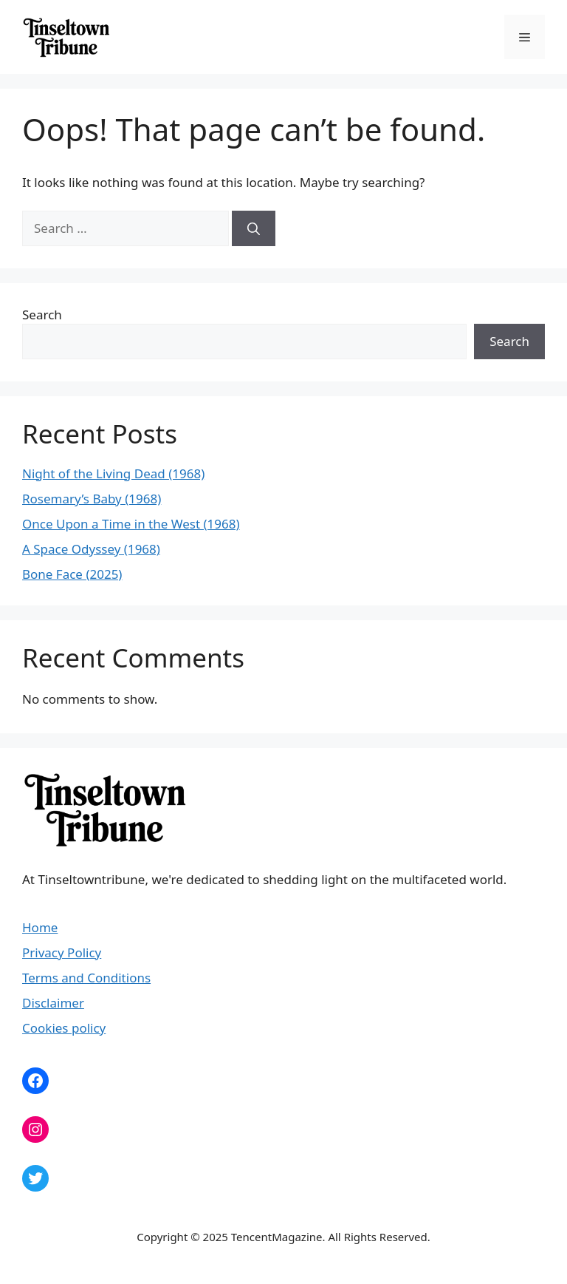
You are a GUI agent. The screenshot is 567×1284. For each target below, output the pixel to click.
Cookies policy (64, 1027)
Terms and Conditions (86, 977)
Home (40, 927)
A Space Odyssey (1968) (91, 548)
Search (42, 314)
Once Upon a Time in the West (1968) (131, 523)
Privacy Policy (61, 952)
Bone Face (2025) (72, 573)
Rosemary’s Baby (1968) (91, 498)
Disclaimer (53, 1002)
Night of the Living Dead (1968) (113, 473)
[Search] (253, 228)
